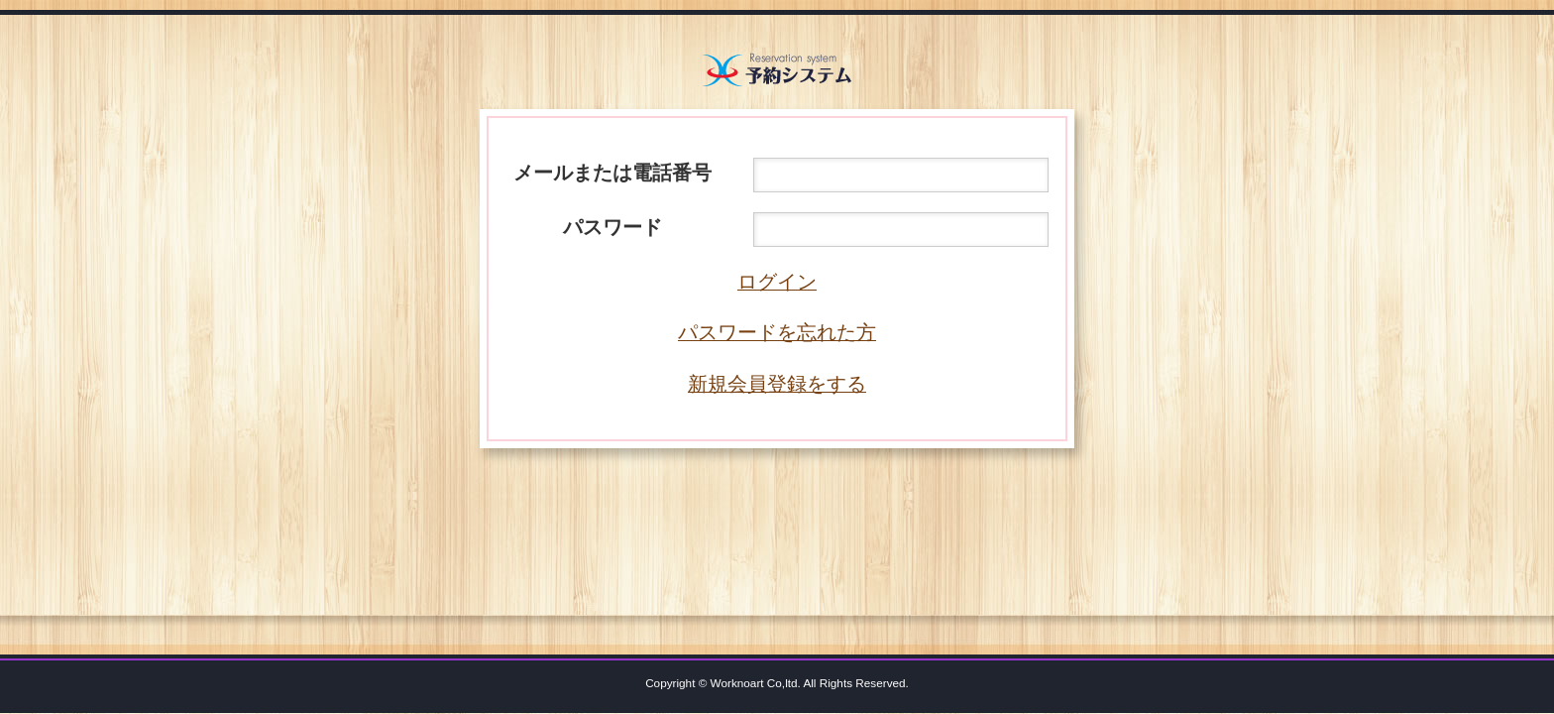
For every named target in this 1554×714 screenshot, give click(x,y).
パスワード (612, 227)
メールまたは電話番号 (612, 172)
